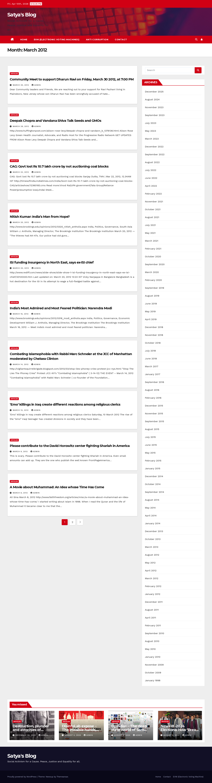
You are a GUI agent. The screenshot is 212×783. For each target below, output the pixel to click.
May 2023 (150, 130)
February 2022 (153, 193)
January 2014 (152, 523)
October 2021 (153, 209)
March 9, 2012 (20, 451)
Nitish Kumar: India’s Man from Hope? (40, 217)
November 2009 (154, 664)
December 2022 (154, 146)
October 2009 (153, 672)
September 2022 (155, 154)
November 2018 (154, 335)
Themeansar (62, 777)
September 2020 (155, 264)
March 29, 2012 (21, 126)
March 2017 (151, 366)
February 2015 (153, 460)
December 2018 (154, 327)
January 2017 (152, 374)
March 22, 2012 (21, 172)
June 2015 (151, 444)
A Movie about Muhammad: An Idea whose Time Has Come (57, 487)
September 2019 (154, 287)
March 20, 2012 (21, 222)
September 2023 (155, 115)
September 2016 (154, 382)
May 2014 (150, 507)
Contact (121, 39)
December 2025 (154, 91)
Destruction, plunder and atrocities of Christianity (31, 730)
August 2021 (152, 217)
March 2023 (152, 138)
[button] (196, 39)
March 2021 (151, 240)
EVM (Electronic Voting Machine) (188, 777)
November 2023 (154, 107)
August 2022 (152, 162)
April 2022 (151, 185)
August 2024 (152, 99)
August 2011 (152, 609)
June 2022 (151, 178)
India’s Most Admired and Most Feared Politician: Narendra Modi (61, 308)
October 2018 (153, 342)
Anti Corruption (97, 39)
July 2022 (150, 170)
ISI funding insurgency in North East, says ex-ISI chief (51, 262)
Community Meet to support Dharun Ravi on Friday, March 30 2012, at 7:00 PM (72, 79)
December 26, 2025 (26, 735)
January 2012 (152, 594)
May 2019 (150, 311)
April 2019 (151, 319)
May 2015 (150, 452)
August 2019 (152, 295)
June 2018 (151, 358)
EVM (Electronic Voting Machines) (56, 39)
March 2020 (152, 272)
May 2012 (150, 562)
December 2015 (154, 405)
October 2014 (153, 484)
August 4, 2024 (73, 735)
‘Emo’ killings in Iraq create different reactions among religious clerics (65, 404)
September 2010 (154, 633)
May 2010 (150, 649)
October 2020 (153, 256)
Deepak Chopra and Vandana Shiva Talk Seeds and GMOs (55, 121)
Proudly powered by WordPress (22, 777)
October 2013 (153, 539)
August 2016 (152, 390)
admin (36, 85)
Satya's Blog (21, 15)
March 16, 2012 (21, 314)
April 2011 (150, 617)
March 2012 (151, 578)
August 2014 (152, 499)
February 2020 (153, 280)
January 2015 (152, 468)
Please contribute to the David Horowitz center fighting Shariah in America (70, 446)
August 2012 (152, 554)
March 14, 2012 (21, 364)
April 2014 (151, 515)
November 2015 (154, 413)
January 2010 (152, 656)
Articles (14, 73)
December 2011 (154, 602)
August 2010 (152, 641)
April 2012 (151, 570)
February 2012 (153, 586)
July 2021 (150, 225)
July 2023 (150, 123)
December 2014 (154, 476)
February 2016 (153, 397)
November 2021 (154, 201)
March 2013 (151, 547)
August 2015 (152, 429)
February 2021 (153, 248)
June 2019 (151, 303)
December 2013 (154, 531)
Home (23, 39)
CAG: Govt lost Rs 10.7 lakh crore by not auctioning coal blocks (59, 166)
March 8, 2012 (20, 493)
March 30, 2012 (21, 85)
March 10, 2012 (21, 410)
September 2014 (154, 492)
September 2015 (154, 421)
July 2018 (150, 350)
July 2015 (150, 437)
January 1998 (152, 680)
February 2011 (153, 625)
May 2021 (150, 233)
